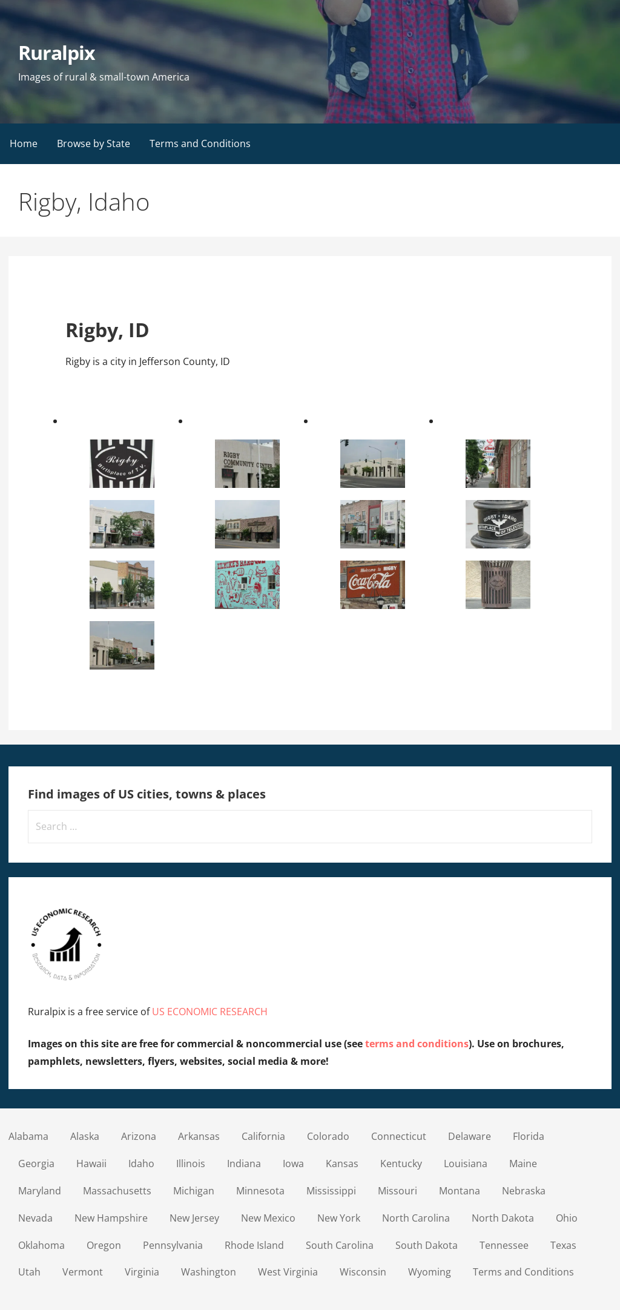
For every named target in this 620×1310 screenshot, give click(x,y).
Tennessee (504, 1245)
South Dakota (426, 1245)
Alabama (28, 1136)
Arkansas (199, 1136)
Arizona (138, 1136)
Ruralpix (56, 52)
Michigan (193, 1190)
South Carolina (340, 1245)
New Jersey (194, 1218)
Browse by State (93, 143)
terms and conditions (417, 1043)
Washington (208, 1272)
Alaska (84, 1136)
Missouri (397, 1190)
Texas (563, 1245)
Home (24, 143)
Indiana (244, 1163)
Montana (459, 1190)
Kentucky (401, 1163)
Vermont (82, 1272)
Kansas (342, 1163)
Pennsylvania (173, 1245)
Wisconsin (363, 1272)
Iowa (293, 1163)
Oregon (104, 1245)
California (263, 1136)
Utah (29, 1272)
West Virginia (288, 1272)
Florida (528, 1136)
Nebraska (524, 1190)
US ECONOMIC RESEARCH (210, 1011)
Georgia (36, 1163)
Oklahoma (41, 1245)
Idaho (141, 1163)
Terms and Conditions (200, 143)
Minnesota (260, 1190)
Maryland (39, 1190)
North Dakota (503, 1218)
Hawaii (91, 1163)
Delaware (469, 1136)
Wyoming (429, 1272)
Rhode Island (254, 1245)
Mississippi (331, 1190)
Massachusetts (117, 1190)
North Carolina (416, 1218)
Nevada (35, 1218)
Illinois (190, 1163)
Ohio (567, 1218)
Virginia (142, 1272)
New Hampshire (111, 1218)
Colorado (328, 1136)
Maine (523, 1163)
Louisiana (465, 1163)
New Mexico (268, 1218)
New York (338, 1218)
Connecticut (398, 1136)
